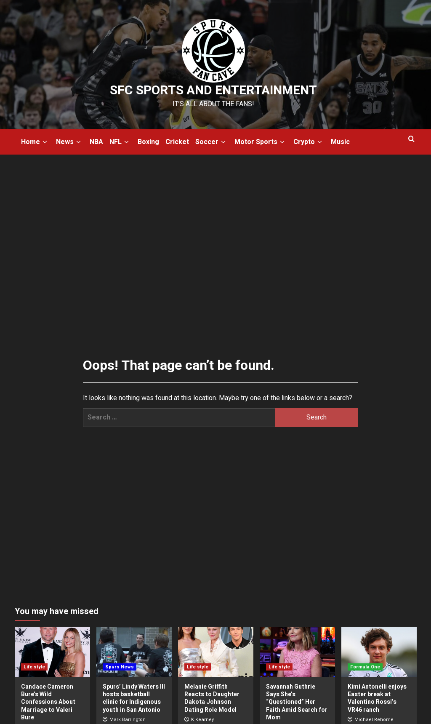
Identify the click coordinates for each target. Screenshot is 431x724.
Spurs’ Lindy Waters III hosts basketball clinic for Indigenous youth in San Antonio (134, 698)
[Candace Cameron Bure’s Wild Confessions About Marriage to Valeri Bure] (52, 652)
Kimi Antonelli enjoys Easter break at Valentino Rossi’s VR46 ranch (377, 698)
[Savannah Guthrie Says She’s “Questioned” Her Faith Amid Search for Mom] (297, 652)
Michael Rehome (374, 719)
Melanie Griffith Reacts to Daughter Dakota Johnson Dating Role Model (211, 698)
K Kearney (202, 719)
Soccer (211, 142)
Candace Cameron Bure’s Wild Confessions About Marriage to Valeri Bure (48, 702)
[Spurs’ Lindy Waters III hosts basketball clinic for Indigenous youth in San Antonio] (134, 652)
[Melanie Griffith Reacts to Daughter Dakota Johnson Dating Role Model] (215, 652)
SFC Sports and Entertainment (213, 90)
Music (340, 142)
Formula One (365, 667)
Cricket (177, 142)
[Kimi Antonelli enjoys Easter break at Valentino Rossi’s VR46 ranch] (379, 652)
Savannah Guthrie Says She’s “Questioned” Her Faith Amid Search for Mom (296, 702)
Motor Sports (260, 142)
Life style (34, 667)
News (69, 142)
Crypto (309, 142)
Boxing (148, 142)
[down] (45, 142)
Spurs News (119, 667)
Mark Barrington (127, 719)
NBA (96, 142)
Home (35, 142)
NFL (120, 142)
